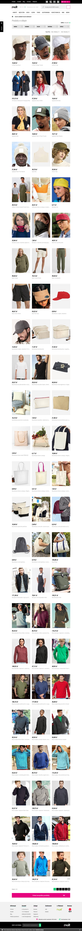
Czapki (33, 12)
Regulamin (36, 914)
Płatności (35, 1)
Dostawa (29, 1)
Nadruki (46, 911)
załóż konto (58, 2)
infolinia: (50, 2)
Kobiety (15, 12)
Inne (63, 12)
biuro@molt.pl (47, 2)
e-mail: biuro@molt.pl (26, 916)
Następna (69, 889)
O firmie (13, 1)
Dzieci (28, 12)
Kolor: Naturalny (65, 32)
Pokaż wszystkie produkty (41, 895)
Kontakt (19, 1)
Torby (38, 12)
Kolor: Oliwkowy (55, 32)
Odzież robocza (55, 12)
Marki (67, 12)
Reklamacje (36, 916)
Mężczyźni (21, 12)
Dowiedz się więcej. (40, 930)
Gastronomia (46, 12)
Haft (46, 909)
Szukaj (67, 7)
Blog (24, 1)
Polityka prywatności (14, 916)
